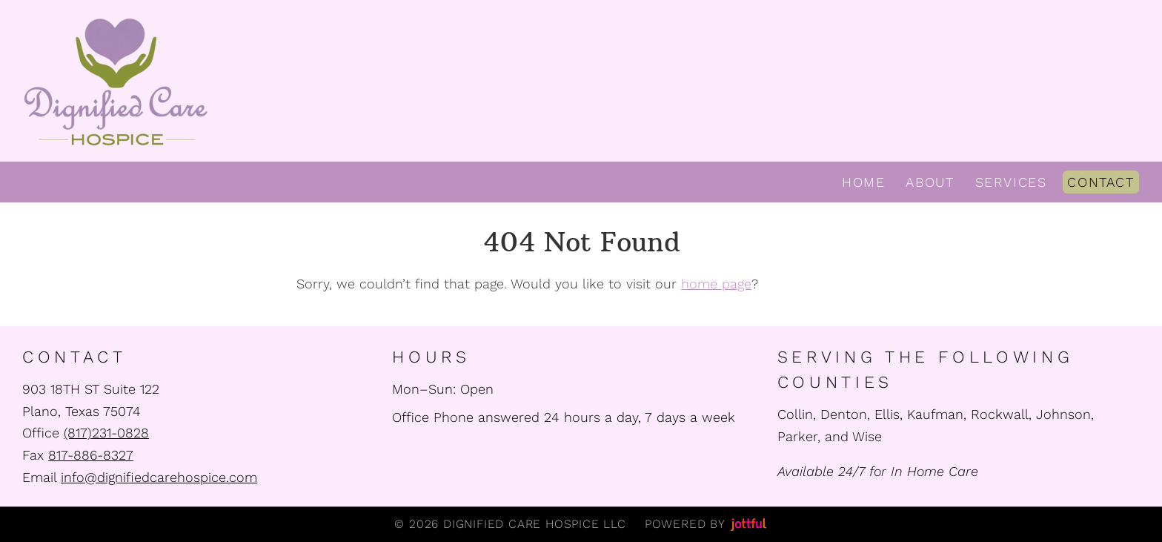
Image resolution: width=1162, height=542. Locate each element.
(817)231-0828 (106, 432)
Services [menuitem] (1011, 182)
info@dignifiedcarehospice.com (159, 477)
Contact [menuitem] (1100, 182)
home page (716, 283)
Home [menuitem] (863, 182)
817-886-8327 (90, 455)
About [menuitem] (930, 182)
